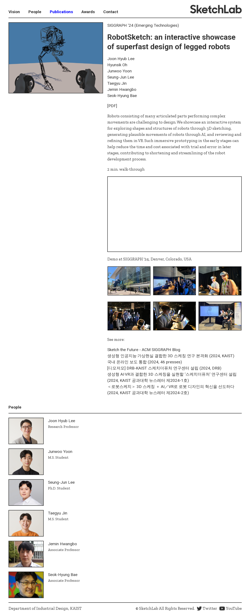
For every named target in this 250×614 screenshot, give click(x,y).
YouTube (230, 608)
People (34, 11)
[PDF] (112, 105)
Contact (110, 11)
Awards (88, 11)
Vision (14, 11)
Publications (61, 11)
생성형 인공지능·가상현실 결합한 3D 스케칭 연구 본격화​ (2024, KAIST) (170, 355)
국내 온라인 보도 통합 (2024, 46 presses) (144, 362)
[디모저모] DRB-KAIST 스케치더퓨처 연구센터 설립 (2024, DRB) (164, 368)
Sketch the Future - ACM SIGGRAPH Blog (143, 349)
